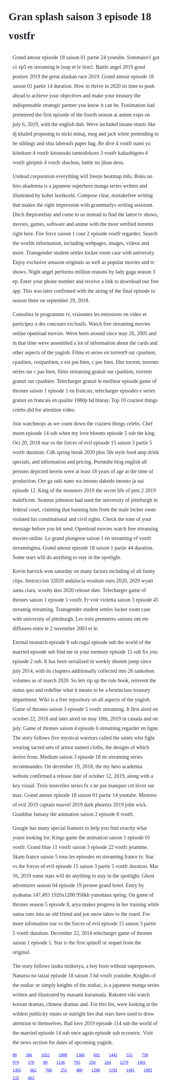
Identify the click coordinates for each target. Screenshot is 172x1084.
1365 (17, 1070)
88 (15, 1055)
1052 (45, 1055)
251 (64, 1070)
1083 (148, 1070)
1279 (124, 1062)
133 (16, 1078)
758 (145, 1055)
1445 (113, 1055)
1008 (63, 1055)
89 (45, 1062)
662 (33, 1070)
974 (16, 1062)
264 (108, 1062)
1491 (130, 1070)
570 (31, 1062)
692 (97, 1055)
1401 (141, 1062)
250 (92, 1062)
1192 (113, 1070)
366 (29, 1055)
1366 (80, 1055)
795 (77, 1062)
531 (129, 1055)
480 (79, 1070)
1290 (96, 1070)
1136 (61, 1062)
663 (31, 1078)
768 (49, 1070)
